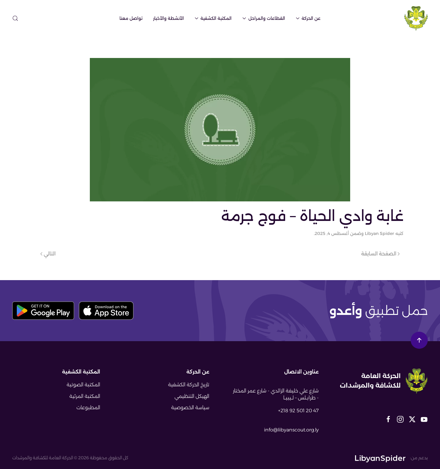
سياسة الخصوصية (190, 407)
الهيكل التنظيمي (191, 396)
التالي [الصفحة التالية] (48, 254)
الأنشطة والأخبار (168, 18)
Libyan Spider (379, 233)
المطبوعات (88, 407)
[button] (15, 18)
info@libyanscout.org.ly (291, 430)
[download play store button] (43, 310)
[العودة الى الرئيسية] (416, 18)
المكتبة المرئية (84, 396)
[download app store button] (106, 310)
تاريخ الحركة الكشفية (188, 385)
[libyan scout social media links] (424, 419)
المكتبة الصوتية (83, 385)
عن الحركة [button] (308, 18)
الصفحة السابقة (380, 254)
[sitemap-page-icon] (28, 18)
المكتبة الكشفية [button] (213, 18)
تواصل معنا (130, 18)
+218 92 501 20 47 (298, 410)
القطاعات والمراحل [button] (263, 18)
